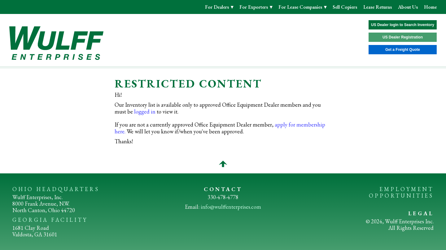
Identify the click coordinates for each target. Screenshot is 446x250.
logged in (144, 111)
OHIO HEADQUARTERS (55, 189)
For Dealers (217, 7)
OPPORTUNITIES (401, 195)
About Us (408, 7)
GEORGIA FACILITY (50, 219)
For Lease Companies (300, 7)
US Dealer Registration (403, 37)
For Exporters (254, 7)
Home (430, 7)
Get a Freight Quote (402, 49)
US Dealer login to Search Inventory (402, 25)
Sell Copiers (345, 7)
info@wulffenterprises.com (231, 206)
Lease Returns (377, 7)
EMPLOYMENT (406, 189)
